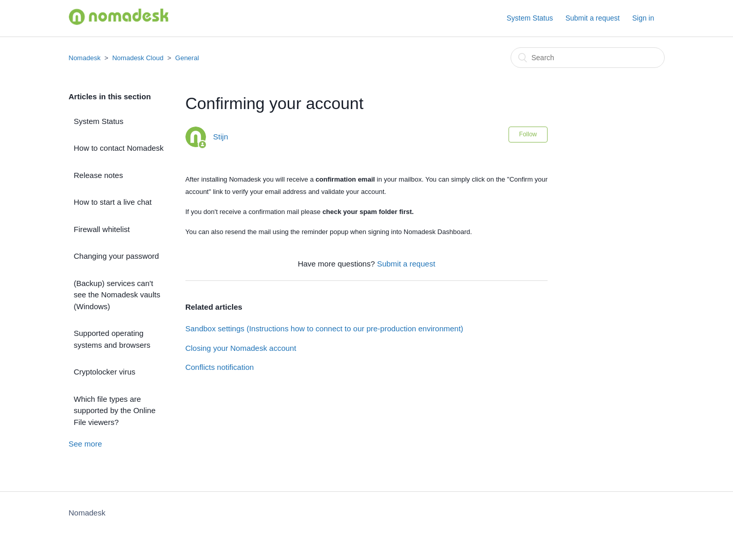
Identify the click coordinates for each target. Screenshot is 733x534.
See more (85, 443)
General (187, 58)
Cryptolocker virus (105, 371)
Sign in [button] (643, 18)
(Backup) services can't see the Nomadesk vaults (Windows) (117, 295)
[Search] (588, 57)
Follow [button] (528, 134)
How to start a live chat (113, 202)
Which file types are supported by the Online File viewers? (115, 410)
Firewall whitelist (102, 229)
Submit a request (593, 18)
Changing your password (116, 256)
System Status (529, 18)
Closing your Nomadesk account (240, 348)
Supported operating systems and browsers (112, 339)
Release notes (98, 175)
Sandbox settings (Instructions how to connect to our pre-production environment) (324, 328)
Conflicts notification (219, 367)
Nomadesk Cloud (137, 58)
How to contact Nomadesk (119, 148)
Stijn (220, 136)
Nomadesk (85, 58)
